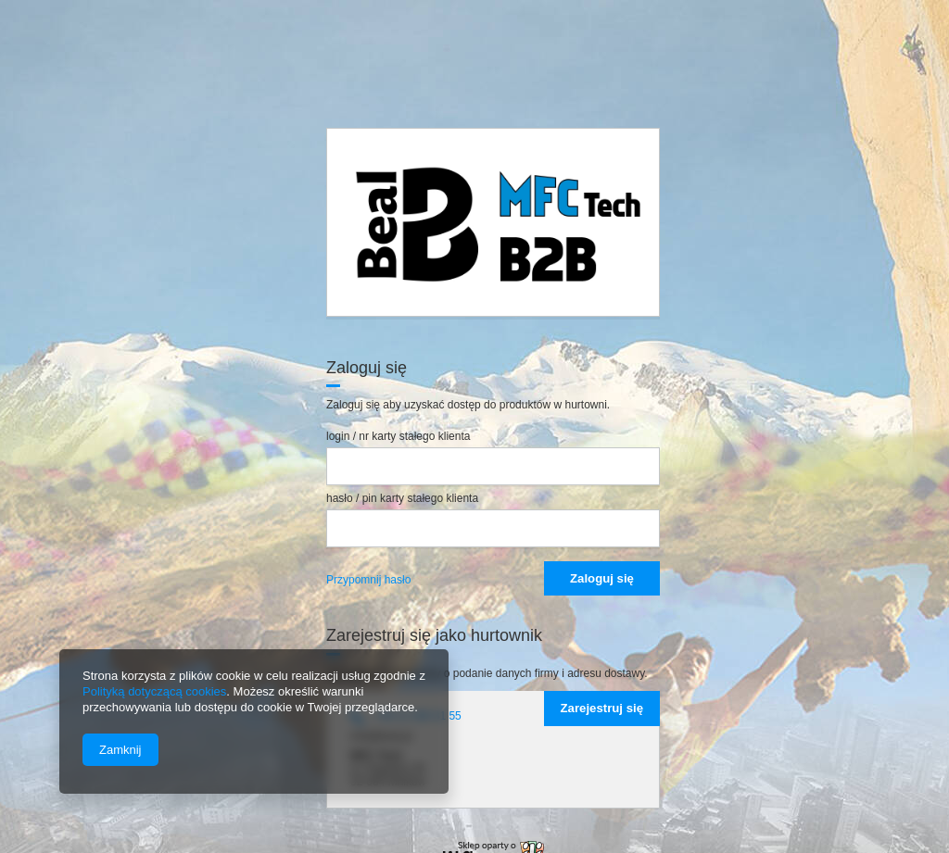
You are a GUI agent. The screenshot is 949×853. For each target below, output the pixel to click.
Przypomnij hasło (368, 579)
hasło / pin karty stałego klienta (402, 498)
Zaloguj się (602, 578)
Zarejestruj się (602, 708)
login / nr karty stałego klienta (398, 436)
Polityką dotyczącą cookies (154, 691)
